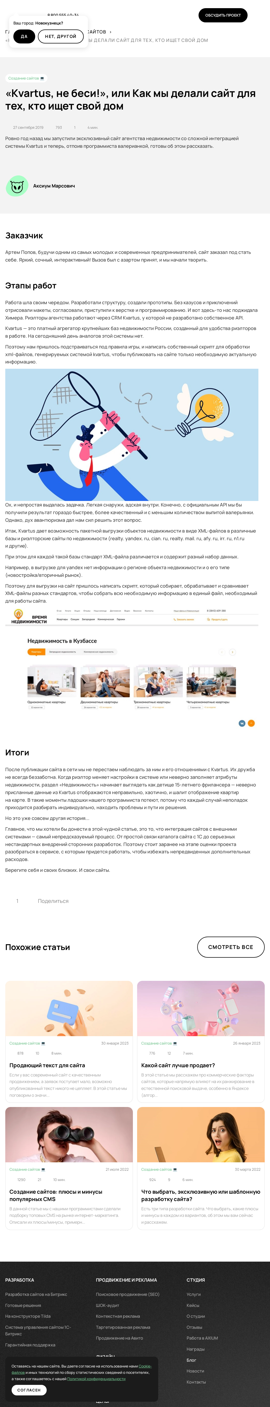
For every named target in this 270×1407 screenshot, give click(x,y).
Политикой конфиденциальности (55, 1378)
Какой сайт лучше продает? (178, 1065)
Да (24, 36)
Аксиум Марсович (54, 186)
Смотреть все (231, 947)
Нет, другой (60, 36)
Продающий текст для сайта (47, 1065)
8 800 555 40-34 (63, 15)
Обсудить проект (223, 15)
